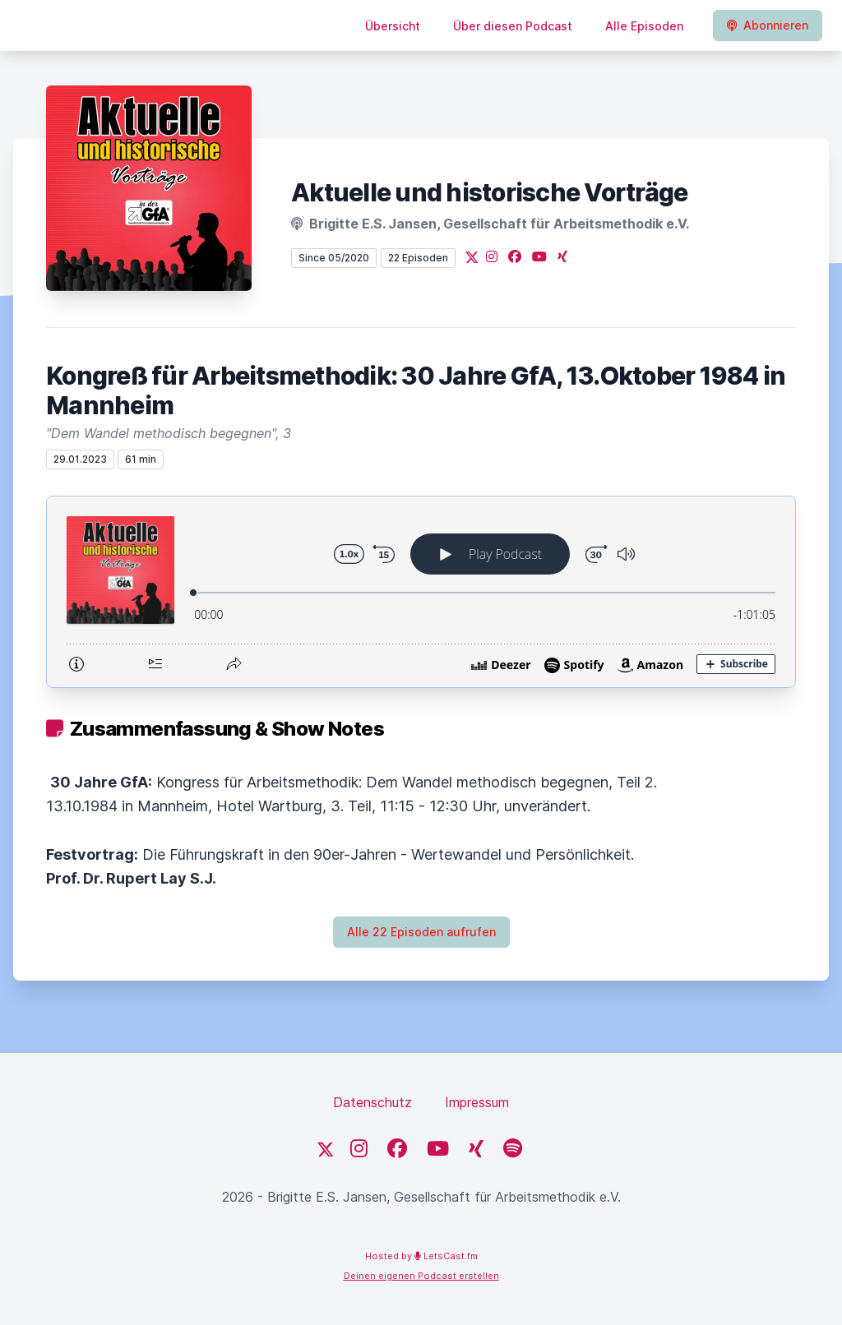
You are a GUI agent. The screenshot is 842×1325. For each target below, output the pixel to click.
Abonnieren (767, 25)
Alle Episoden (644, 26)
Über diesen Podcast (512, 26)
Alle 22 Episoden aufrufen (421, 932)
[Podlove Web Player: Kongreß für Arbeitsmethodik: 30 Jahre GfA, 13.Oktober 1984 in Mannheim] (421, 591)
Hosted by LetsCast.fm (421, 1256)
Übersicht (392, 26)
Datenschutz (372, 1102)
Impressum (477, 1102)
